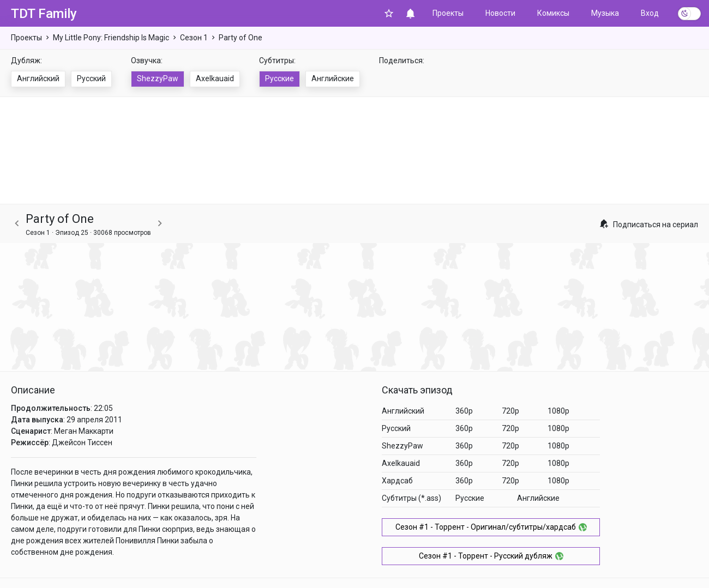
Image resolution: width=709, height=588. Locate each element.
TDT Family (44, 13)
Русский (91, 78)
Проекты (448, 13)
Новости (500, 13)
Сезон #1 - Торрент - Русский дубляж (491, 555)
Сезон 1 (194, 37)
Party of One (240, 37)
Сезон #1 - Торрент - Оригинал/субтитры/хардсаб (491, 527)
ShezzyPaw (157, 78)
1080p (558, 411)
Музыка (605, 13)
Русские (279, 78)
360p (464, 411)
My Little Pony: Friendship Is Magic (111, 37)
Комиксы (553, 13)
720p (510, 411)
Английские (332, 78)
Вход (650, 13)
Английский (38, 78)
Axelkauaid (215, 78)
